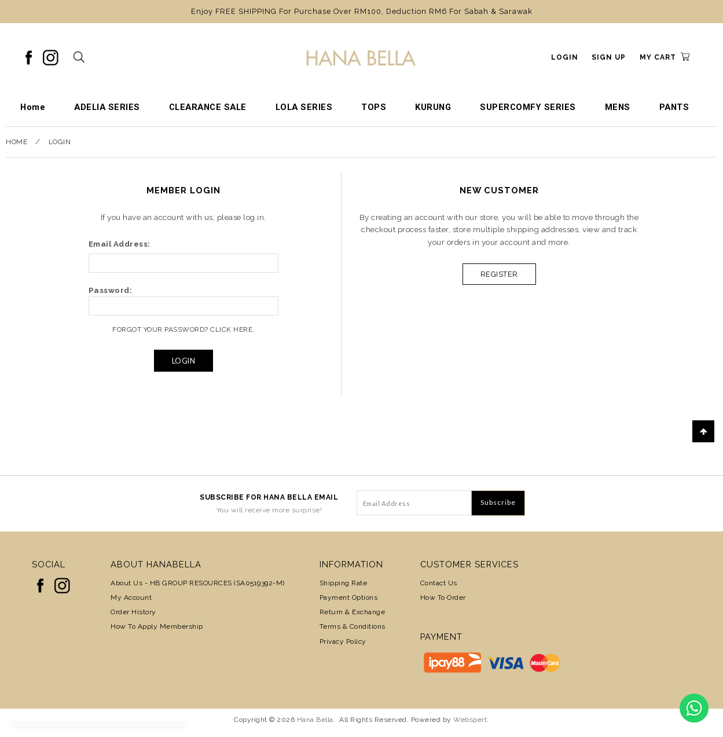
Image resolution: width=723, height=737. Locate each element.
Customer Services (469, 564)
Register (499, 274)
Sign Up (609, 57)
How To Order (443, 597)
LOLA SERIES (304, 107)
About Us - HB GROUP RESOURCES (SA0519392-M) (198, 583)
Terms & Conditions (353, 626)
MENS (617, 107)
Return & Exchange (353, 612)
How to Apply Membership (157, 626)
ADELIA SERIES (107, 107)
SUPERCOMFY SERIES (528, 107)
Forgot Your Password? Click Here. (183, 329)
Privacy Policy (343, 641)
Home (32, 107)
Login (564, 57)
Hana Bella (315, 720)
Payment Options (349, 597)
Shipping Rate (344, 583)
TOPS (373, 107)
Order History (133, 612)
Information (351, 564)
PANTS (674, 107)
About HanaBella (156, 564)
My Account (131, 597)
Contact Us (438, 583)
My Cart (658, 57)
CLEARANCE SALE (208, 107)
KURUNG (433, 107)
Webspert (470, 720)
